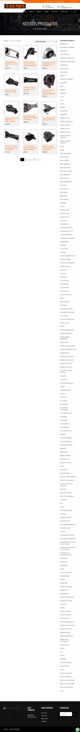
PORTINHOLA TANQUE (66, 510)
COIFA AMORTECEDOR (66, 227)
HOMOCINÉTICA (64, 353)
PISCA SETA (63, 500)
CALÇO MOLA (64, 192)
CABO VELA (63, 185)
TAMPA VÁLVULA (64, 645)
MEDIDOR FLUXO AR (65, 462)
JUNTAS (62, 386)
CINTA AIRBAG (64, 224)
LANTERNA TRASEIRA (66, 438)
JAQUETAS (63, 376)
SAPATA (62, 569)
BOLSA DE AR (64, 111)
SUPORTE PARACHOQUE (67, 622)
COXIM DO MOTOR (65, 266)
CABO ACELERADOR (65, 153)
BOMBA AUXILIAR (65, 118)
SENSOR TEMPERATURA (67, 597)
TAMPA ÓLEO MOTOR (66, 629)
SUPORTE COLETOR (65, 615)
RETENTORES (64, 558)
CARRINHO (46, 11)
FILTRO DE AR (64, 316)
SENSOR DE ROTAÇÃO (66, 586)
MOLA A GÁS (63, 469)
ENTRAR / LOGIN (64, 11)
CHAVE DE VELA (64, 217)
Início (34, 29)
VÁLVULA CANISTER (65, 677)
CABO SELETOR (64, 178)
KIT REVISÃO (63, 420)
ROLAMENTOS (64, 565)
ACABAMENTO (64, 44)
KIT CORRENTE (64, 404)
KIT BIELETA (63, 397)
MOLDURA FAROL (65, 473)
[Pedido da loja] (46, 41)
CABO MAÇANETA (65, 174)
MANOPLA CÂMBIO (65, 455)
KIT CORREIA (63, 401)
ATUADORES (63, 83)
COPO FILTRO (64, 249)
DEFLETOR (63, 273)
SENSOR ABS (63, 583)
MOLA (61, 466)
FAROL (62, 298)
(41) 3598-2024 (49, 7)
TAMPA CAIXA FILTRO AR (67, 625)
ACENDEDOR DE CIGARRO (67, 47)
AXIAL (61, 86)
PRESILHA (63, 514)
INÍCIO (25, 11)
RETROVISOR (63, 562)
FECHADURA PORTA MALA (67, 312)
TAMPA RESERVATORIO (66, 636)
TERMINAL (63, 659)
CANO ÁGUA (63, 196)
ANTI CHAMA (63, 72)
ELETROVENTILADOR (66, 294)
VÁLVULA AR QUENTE (66, 673)
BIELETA (62, 104)
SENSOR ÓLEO (64, 590)
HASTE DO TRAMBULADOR (67, 346)
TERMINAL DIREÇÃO (65, 662)
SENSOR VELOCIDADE (66, 601)
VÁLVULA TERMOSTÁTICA (67, 684)
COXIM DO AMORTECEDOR (67, 256)
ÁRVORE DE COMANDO (66, 79)
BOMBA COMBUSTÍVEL (66, 121)
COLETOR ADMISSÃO (66, 234)
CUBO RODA (63, 270)
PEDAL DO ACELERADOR (67, 496)
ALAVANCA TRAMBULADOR (67, 61)
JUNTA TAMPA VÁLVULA (67, 383)
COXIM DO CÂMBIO (65, 259)
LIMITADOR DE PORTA (66, 445)
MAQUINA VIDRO (64, 459)
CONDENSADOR (64, 242)
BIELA (61, 100)
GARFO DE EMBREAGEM (66, 330)
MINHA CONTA (55, 11)
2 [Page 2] (26, 159)
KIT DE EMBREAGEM (65, 413)
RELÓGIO (62, 531)
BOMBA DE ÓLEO (65, 128)
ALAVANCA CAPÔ (65, 54)
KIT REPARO (63, 417)
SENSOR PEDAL (64, 593)
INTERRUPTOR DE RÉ (66, 363)
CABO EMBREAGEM (65, 164)
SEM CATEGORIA (64, 576)
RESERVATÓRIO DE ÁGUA (67, 535)
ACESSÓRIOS (63, 51)
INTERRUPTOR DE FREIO (67, 356)
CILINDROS (63, 220)
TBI (61, 652)
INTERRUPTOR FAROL (66, 367)
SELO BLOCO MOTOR (66, 572)
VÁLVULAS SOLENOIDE (66, 687)
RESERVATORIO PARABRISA (68, 538)
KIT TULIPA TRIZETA (65, 431)
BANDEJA (62, 90)
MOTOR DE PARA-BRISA (67, 480)
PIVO (61, 503)
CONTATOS (39, 11)
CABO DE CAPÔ (64, 160)
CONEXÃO (63, 245)
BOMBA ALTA (63, 114)
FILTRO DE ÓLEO (64, 323)
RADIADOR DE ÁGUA (65, 517)
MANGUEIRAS (64, 452)
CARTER (62, 206)
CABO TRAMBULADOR (66, 182)
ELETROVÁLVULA (65, 291)
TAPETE (62, 648)
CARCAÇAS (63, 203)
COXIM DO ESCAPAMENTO (67, 263)
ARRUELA (62, 75)
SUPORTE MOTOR (65, 618)
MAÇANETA (63, 448)
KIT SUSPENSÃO (64, 427)
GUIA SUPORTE (64, 342)
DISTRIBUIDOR (64, 284)
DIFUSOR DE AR (64, 280)
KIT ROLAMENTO (64, 424)
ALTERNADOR (64, 65)
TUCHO (62, 669)
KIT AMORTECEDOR (65, 390)
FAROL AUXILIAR (64, 302)
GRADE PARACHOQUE (66, 333)
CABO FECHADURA (65, 167)
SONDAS (62, 608)
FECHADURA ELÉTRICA (66, 309)
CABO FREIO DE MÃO (66, 171)
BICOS (62, 97)
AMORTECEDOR (64, 68)
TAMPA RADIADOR (65, 632)
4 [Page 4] (34, 159)
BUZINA (62, 150)
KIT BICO (62, 394)
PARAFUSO (63, 489)
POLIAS (62, 507)
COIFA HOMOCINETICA (66, 231)
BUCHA (62, 146)
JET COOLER (63, 379)
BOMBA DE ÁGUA (65, 125)
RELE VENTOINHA (65, 528)
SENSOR (62, 579)
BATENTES (63, 93)
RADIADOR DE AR (65, 521)
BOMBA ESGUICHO (65, 132)
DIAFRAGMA (63, 277)
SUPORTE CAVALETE (65, 611)
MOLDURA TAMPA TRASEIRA (68, 477)
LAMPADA (63, 434)
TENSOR (62, 655)
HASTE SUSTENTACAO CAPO (68, 349)
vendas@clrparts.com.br (66, 7)
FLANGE (62, 326)
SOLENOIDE (63, 604)
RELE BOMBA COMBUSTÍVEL (68, 524)
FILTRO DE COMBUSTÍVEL (67, 319)
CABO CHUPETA (64, 157)
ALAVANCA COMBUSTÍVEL (67, 58)
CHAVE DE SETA (64, 213)
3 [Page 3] (30, 159)
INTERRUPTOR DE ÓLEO (66, 360)
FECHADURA (63, 305)
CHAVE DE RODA (64, 210)
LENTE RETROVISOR (65, 441)
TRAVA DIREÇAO (64, 666)
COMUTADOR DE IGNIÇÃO (67, 238)
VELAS (62, 691)
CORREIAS (63, 252)
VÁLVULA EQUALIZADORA (67, 680)
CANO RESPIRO (64, 199)
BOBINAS (62, 107)
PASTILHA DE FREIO (65, 493)
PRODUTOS (31, 11)
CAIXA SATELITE (64, 189)
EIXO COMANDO (64, 287)
